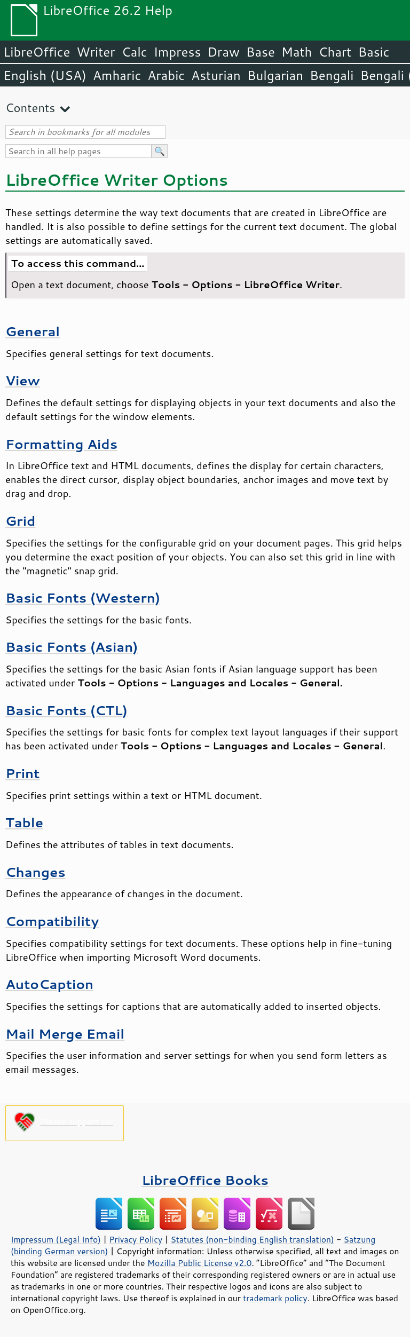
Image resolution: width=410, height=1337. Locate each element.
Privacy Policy (135, 1239)
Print (22, 773)
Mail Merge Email (64, 1033)
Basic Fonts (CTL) (66, 710)
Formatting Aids (61, 443)
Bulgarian (275, 75)
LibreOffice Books (205, 1179)
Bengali (331, 75)
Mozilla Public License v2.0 (199, 1263)
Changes (35, 872)
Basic (373, 52)
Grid (20, 520)
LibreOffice (36, 52)
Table (24, 822)
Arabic (166, 75)
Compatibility (52, 921)
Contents (30, 107)
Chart (334, 52)
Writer (95, 52)
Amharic (117, 75)
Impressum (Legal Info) (56, 1239)
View (22, 380)
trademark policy (275, 1298)
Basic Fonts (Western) (82, 597)
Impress (177, 52)
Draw (223, 52)
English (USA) (44, 75)
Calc (134, 52)
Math (296, 52)
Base (260, 52)
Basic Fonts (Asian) (71, 646)
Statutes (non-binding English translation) (252, 1239)
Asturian (216, 75)
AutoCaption (49, 984)
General (32, 331)
